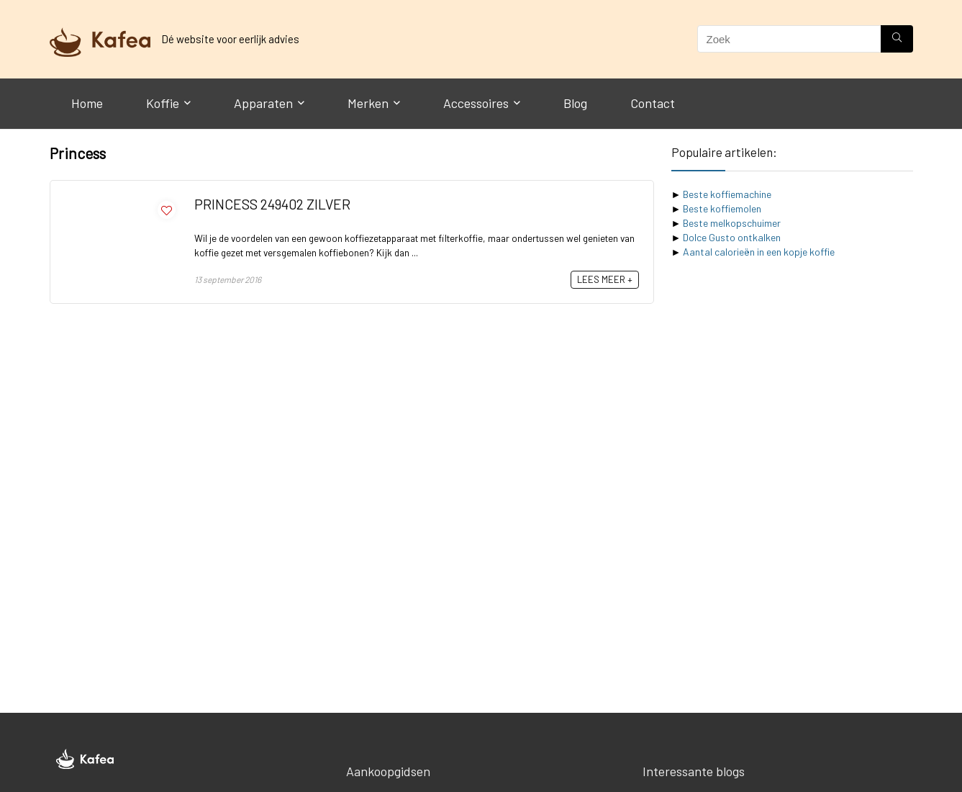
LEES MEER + (604, 279)
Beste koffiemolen (722, 208)
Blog (575, 103)
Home (87, 103)
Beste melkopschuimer (732, 223)
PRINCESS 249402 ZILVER (272, 203)
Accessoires (476, 103)
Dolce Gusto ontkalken (732, 237)
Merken (368, 103)
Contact (652, 103)
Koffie (162, 103)
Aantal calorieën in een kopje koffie (759, 252)
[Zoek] (897, 39)
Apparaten (263, 103)
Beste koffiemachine (727, 194)
